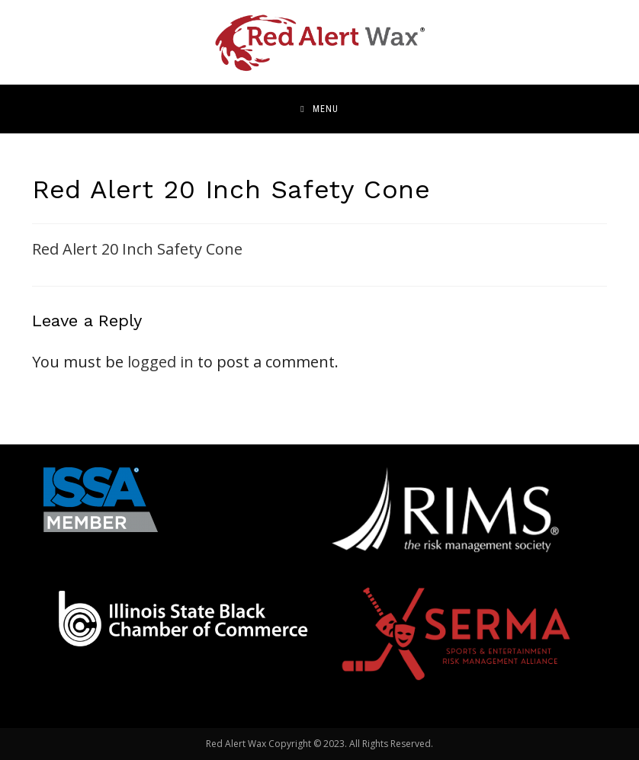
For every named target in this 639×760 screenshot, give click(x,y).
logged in (160, 361)
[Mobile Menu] (319, 109)
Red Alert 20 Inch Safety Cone (137, 249)
